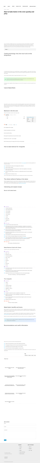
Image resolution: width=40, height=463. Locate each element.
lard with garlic (25, 237)
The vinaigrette (24, 162)
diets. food (26, 355)
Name (5, 423)
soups (35, 355)
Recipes (13, 6)
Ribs (6, 224)
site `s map (30, 450)
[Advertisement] (20, 20)
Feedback (30, 448)
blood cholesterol (6, 314)
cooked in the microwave (22, 183)
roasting (29, 355)
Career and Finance (33, 6)
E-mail (5, 426)
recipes (32, 355)
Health (9, 6)
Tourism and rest (25, 6)
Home (4, 6)
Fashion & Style (18, 6)
